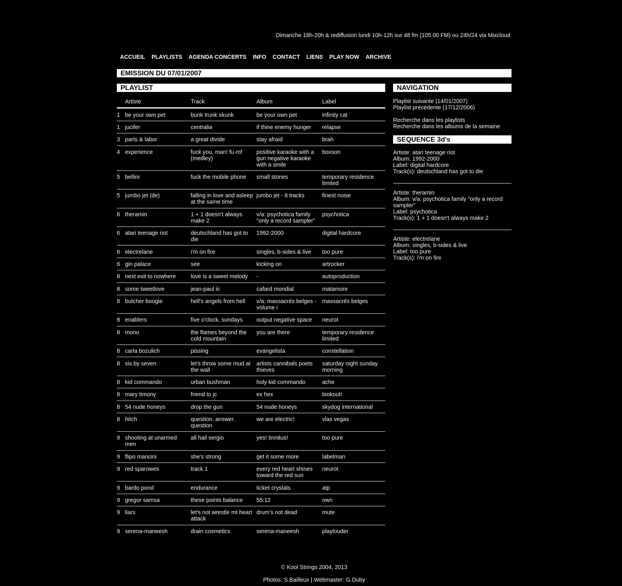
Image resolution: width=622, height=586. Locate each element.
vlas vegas (335, 419)
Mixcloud (499, 35)
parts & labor (141, 139)
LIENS (314, 57)
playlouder (335, 531)
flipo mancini (141, 456)
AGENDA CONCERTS (218, 57)
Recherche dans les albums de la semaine (446, 126)
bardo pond (139, 488)
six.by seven (140, 363)
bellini (132, 177)
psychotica (335, 214)
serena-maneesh (146, 531)
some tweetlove (145, 289)
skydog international (347, 407)
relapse (331, 127)
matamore (335, 289)
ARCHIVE (378, 57)
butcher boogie (144, 301)
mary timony (140, 394)
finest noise (336, 195)
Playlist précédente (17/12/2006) (434, 107)
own (327, 500)
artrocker (333, 264)
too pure (332, 252)
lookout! (332, 394)
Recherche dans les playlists (429, 120)
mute (328, 512)
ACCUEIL (132, 57)
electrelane (139, 252)
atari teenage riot (146, 233)
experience (139, 152)
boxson (331, 152)
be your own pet (145, 115)
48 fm (411, 35)
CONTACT (286, 57)
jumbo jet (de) (142, 195)
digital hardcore (341, 233)
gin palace (138, 264)
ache (328, 382)
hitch (131, 419)
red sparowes (142, 469)
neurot (330, 319)
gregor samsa (142, 500)
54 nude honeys (145, 407)
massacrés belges (345, 301)
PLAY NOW (344, 57)
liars (130, 512)
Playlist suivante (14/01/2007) (430, 101)
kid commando (143, 382)
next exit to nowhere (150, 276)
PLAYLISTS (167, 57)
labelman (333, 456)
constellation (338, 351)
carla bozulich (142, 351)
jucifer (132, 127)
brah (327, 139)
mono (132, 332)
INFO (259, 57)
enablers (136, 319)
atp (326, 488)
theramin (136, 214)
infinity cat (334, 115)
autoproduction (341, 276)
